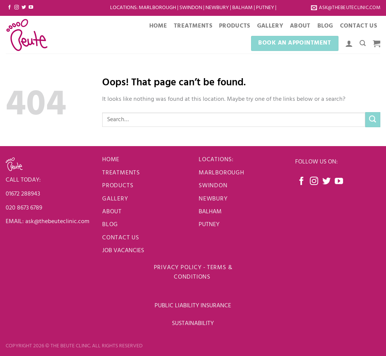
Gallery (270, 26)
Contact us (120, 238)
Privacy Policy (178, 268)
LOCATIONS (123, 7)
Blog (325, 26)
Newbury (217, 7)
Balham (243, 7)
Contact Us (358, 26)
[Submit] (372, 119)
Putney (265, 7)
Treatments (193, 26)
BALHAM (210, 212)
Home (158, 26)
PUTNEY (209, 225)
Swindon (191, 7)
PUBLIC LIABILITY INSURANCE (193, 306)
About (300, 26)
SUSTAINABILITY (193, 323)
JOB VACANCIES (124, 251)
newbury (213, 199)
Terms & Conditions (203, 272)
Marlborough (157, 7)
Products (234, 26)
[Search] (363, 43)
